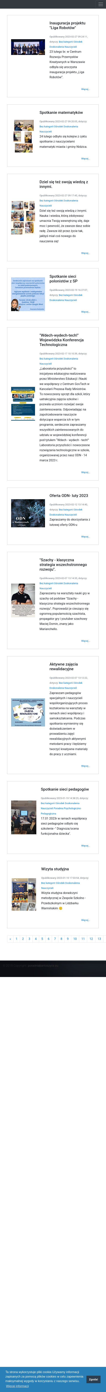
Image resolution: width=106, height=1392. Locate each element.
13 (94, 891)
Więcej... (83, 125)
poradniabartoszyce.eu (43, 965)
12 (87, 891)
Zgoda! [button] (93, 1379)
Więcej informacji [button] (17, 1386)
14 (102, 891)
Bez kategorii (64, 83)
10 (72, 891)
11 (80, 891)
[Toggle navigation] (100, 4)
